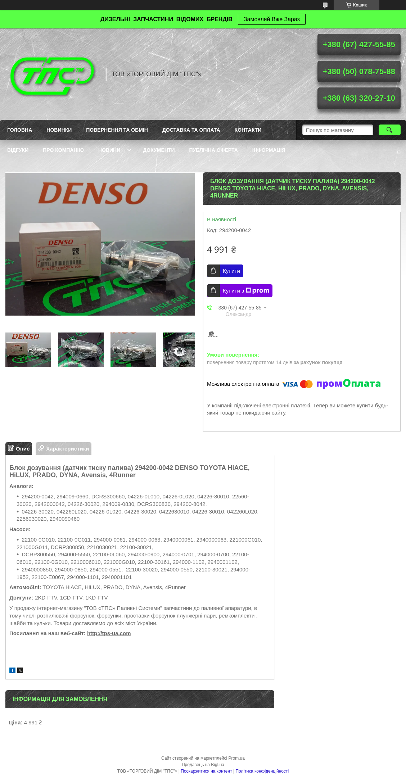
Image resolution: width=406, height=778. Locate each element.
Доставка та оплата (191, 130)
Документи (159, 150)
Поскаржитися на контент (206, 771)
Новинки (59, 130)
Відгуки (17, 150)
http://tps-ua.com (109, 633)
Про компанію (63, 150)
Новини (109, 150)
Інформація (268, 150)
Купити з (246, 291)
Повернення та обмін (117, 130)
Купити (231, 271)
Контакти (248, 130)
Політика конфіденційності (262, 771)
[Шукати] (390, 130)
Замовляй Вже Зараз (272, 19)
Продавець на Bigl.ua (203, 764)
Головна (19, 130)
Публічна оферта (213, 150)
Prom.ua (237, 758)
